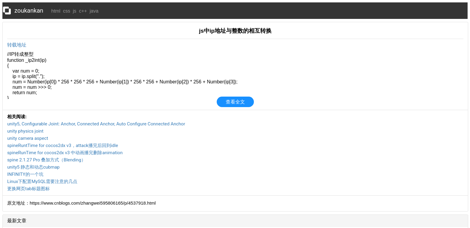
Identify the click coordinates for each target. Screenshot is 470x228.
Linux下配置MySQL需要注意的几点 (42, 181)
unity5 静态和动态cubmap (33, 167)
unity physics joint (25, 131)
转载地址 (16, 45)
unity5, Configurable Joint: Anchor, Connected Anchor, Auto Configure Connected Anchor (96, 124)
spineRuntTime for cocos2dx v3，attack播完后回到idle (62, 145)
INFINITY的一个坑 (25, 174)
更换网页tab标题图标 (28, 188)
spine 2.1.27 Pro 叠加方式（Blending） (46, 160)
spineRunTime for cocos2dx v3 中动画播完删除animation (65, 152)
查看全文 (235, 102)
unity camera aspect (27, 138)
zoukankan (28, 10)
